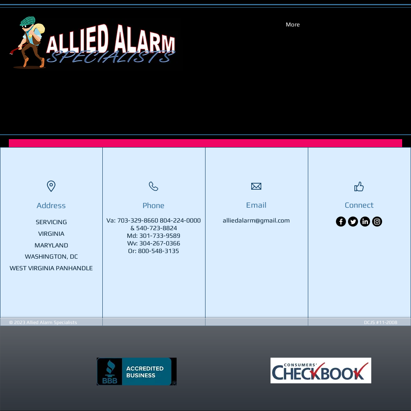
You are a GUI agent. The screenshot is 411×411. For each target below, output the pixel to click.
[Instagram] (377, 222)
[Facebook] (341, 222)
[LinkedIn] (365, 222)
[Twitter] (353, 222)
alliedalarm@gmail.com (256, 220)
